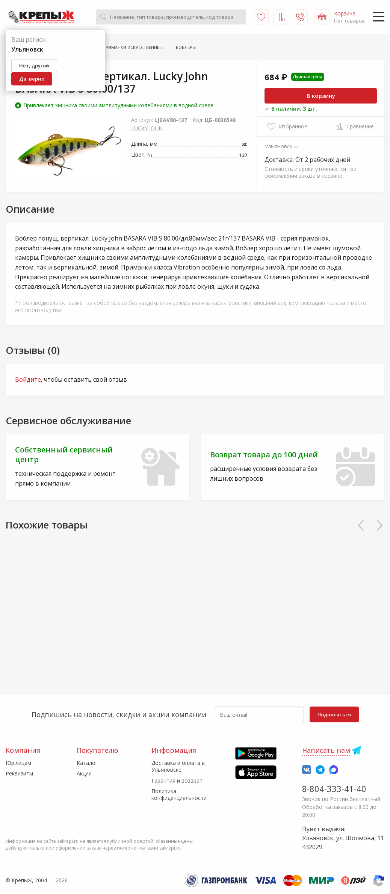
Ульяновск (279, 146)
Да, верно (31, 78)
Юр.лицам (18, 762)
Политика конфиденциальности (179, 794)
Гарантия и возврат (177, 780)
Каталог (87, 762)
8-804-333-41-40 (334, 788)
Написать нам (326, 750)
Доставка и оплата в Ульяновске (178, 766)
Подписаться (334, 714)
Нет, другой (34, 65)
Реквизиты (19, 773)
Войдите (28, 379)
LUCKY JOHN (147, 128)
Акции (84, 773)
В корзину (321, 95)
